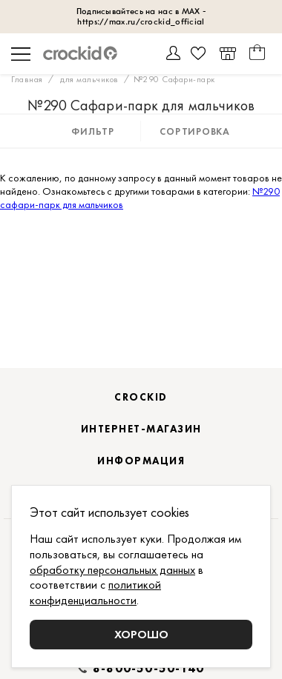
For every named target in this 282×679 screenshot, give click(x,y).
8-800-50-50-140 (148, 668)
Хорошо (141, 634)
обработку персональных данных (112, 570)
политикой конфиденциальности (95, 592)
